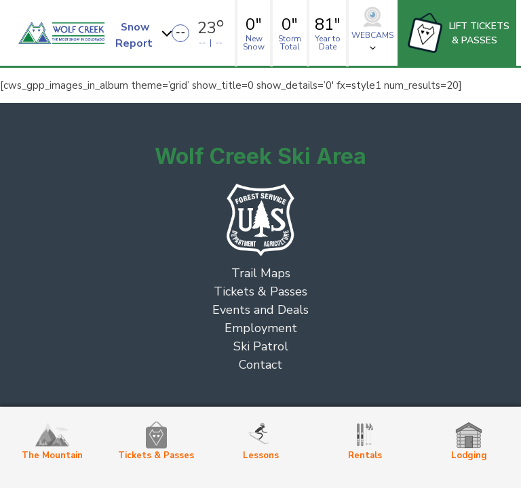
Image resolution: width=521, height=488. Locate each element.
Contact (260, 365)
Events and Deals (260, 310)
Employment (261, 328)
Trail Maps (260, 273)
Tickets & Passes (260, 291)
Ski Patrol (260, 346)
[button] (145, 33)
